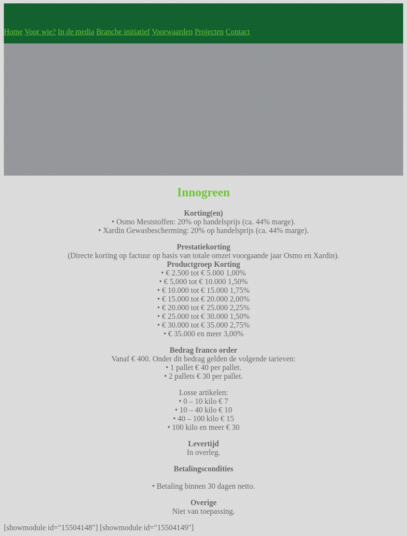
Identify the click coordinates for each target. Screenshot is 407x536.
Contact (238, 31)
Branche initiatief (123, 31)
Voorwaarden (172, 31)
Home (13, 31)
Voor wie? (40, 31)
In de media (76, 31)
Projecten (209, 31)
